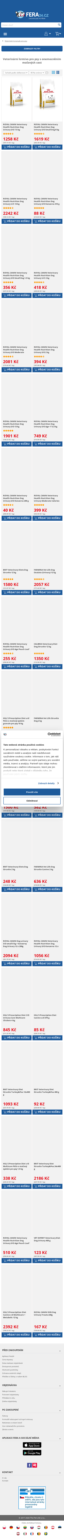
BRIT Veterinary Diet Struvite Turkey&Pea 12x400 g (16, 1092)
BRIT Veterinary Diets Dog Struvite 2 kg (15, 868)
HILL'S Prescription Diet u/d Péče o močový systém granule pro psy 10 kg (16, 721)
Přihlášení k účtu (8, 1398)
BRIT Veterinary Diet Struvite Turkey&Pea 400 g (46, 1090)
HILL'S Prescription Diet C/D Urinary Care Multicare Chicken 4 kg (16, 1018)
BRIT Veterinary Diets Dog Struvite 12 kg (15, 571)
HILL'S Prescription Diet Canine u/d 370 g (45, 1016)
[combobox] (31, 25)
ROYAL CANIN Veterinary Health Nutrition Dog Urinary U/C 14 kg (15, 201)
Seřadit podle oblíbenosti (16, 72)
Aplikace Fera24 (8, 1356)
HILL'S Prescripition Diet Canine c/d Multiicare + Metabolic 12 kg (14, 1315)
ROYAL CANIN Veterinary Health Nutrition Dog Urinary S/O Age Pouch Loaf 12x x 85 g (16, 647)
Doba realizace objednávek (12, 1363)
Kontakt (5, 1480)
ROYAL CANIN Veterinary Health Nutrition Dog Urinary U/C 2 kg (46, 275)
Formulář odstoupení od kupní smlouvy (17, 1419)
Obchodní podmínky (10, 1370)
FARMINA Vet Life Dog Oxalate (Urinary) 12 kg (45, 571)
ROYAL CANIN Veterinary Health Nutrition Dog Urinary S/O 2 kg (46, 350)
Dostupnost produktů (10, 1366)
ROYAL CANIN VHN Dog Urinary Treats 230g (45, 1313)
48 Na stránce (37, 72)
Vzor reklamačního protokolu (13, 1426)
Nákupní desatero (9, 1391)
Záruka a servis (7, 1429)
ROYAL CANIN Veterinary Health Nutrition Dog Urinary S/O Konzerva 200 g (16, 498)
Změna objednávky (9, 1401)
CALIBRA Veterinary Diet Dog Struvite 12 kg (45, 645)
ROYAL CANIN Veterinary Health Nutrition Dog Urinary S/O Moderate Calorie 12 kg (15, 350)
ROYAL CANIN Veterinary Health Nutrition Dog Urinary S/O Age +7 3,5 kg (46, 424)
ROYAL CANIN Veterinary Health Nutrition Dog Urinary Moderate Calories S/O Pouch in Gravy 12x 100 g (47, 498)
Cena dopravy (7, 1359)
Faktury (5, 1416)
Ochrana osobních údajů (11, 1373)
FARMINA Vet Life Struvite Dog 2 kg (46, 719)
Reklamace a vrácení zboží (12, 1422)
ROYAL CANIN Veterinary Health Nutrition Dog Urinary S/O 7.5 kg (15, 127)
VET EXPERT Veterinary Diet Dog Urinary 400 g (47, 1239)
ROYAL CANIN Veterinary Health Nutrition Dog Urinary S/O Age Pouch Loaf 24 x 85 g (16, 1241)
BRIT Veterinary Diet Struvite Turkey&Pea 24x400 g (47, 1166)
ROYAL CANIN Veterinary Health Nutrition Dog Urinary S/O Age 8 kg (15, 795)
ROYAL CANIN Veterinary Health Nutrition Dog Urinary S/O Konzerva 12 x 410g (46, 944)
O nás (4, 1478)
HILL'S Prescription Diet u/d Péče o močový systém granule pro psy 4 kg (47, 795)
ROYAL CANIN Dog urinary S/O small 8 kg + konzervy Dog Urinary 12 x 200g (15, 944)
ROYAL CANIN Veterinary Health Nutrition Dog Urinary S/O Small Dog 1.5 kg (16, 275)
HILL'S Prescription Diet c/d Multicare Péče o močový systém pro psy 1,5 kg (16, 1166)
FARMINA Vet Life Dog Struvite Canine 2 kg (44, 868)
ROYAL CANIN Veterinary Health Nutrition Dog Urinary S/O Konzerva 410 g (46, 201)
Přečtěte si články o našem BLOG (14, 1376)
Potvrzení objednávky (10, 1394)
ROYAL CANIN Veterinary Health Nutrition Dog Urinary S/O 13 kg (15, 424)
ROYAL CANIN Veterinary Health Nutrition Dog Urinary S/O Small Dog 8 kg (46, 127)
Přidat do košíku (17, 147)
